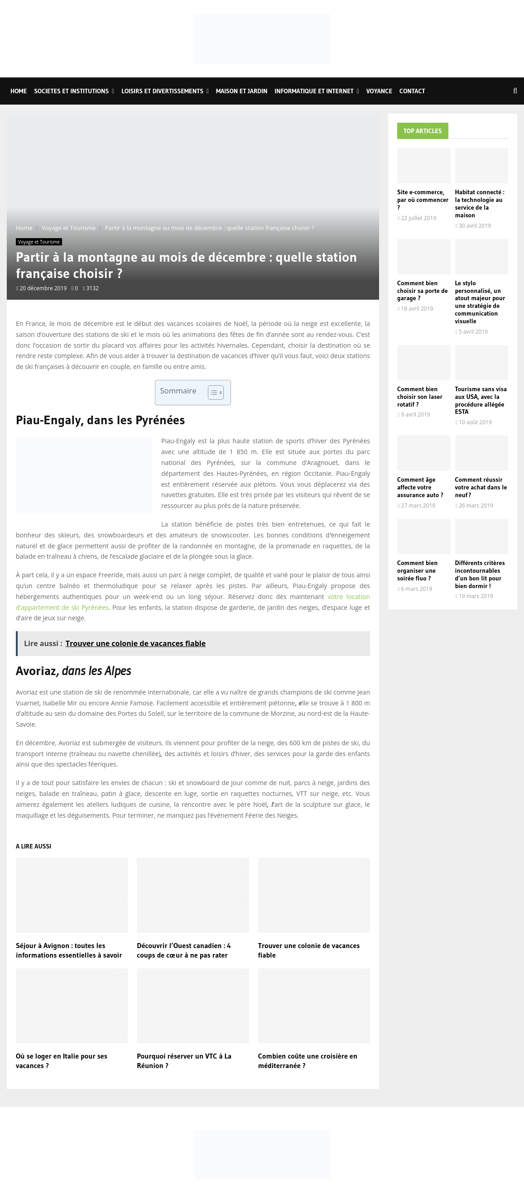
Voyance (379, 91)
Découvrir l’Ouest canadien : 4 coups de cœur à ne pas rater (184, 950)
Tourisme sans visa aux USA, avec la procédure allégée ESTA (481, 400)
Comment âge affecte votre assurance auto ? (420, 487)
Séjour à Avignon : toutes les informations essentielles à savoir (69, 950)
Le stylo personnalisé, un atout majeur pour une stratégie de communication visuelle (480, 302)
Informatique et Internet (314, 91)
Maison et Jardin (241, 91)
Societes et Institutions (71, 91)
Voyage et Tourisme (39, 242)
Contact (412, 91)
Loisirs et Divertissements (162, 91)
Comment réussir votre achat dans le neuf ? (481, 487)
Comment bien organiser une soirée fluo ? (417, 570)
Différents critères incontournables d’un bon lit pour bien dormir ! (480, 574)
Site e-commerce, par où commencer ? (422, 199)
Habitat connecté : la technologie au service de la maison (480, 203)
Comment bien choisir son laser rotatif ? (419, 396)
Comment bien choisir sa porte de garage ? (422, 290)
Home (18, 91)
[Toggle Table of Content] (211, 392)
